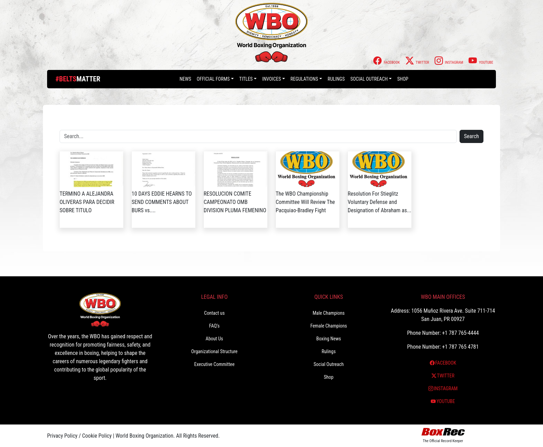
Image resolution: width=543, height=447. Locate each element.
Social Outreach (369, 79)
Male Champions (329, 313)
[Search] (258, 136)
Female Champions (328, 326)
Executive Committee (214, 364)
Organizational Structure (214, 351)
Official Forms (213, 79)
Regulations (304, 79)
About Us (214, 338)
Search (471, 136)
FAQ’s (214, 326)
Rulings (336, 79)
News (185, 79)
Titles (246, 79)
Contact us (214, 313)
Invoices (271, 79)
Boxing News (328, 338)
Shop (402, 79)
